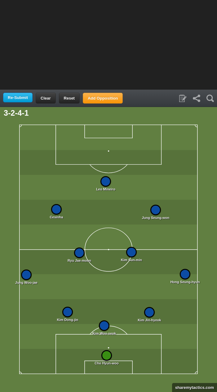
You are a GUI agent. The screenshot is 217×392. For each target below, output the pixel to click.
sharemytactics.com (193, 387)
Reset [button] (69, 98)
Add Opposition (103, 98)
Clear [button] (46, 98)
